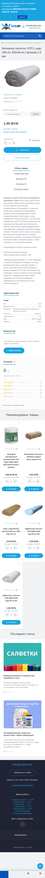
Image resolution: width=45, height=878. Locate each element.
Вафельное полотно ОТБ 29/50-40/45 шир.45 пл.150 (11, 598)
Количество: (8, 139)
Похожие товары (21, 189)
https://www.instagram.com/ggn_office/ (22, 824)
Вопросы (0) (21, 179)
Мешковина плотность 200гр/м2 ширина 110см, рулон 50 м (33, 456)
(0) (11, 101)
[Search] (39, 36)
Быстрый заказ (22, 158)
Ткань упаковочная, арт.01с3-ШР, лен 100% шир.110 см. (11, 531)
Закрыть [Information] (22, 17)
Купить (36, 114)
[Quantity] (11, 481)
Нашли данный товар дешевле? (15, 132)
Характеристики (21, 173)
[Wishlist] (27, 874)
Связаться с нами (22, 773)
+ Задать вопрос (14, 350)
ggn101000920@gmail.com (22, 785)
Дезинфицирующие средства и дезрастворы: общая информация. (19, 734)
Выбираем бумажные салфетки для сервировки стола (19, 677)
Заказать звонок (35, 28)
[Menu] (4, 874)
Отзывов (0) (21, 184)
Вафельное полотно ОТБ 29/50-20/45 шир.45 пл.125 (33, 531)
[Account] (14, 874)
